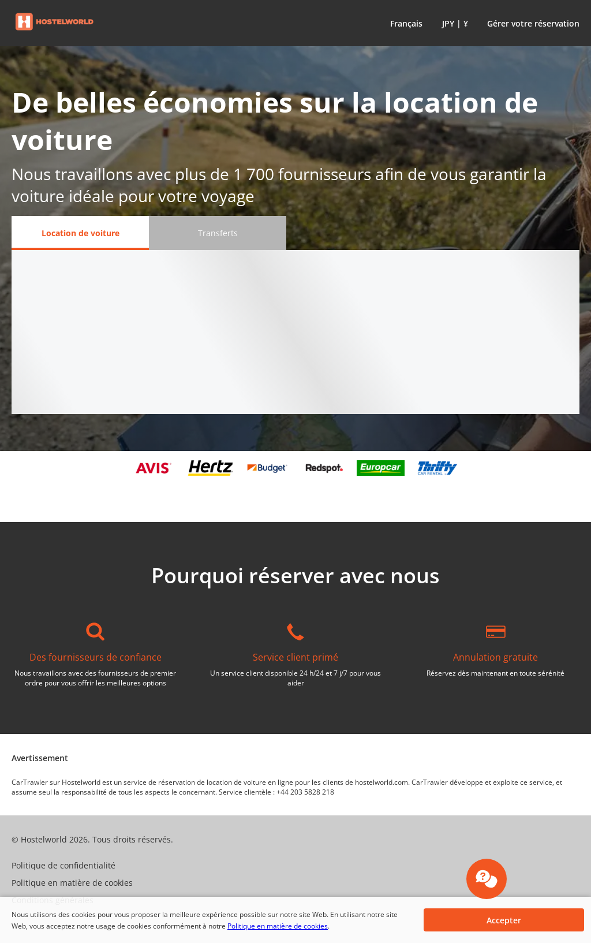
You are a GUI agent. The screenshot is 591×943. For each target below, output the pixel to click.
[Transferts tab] (217, 233)
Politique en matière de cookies (277, 926)
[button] (404, 23)
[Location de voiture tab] (80, 233)
